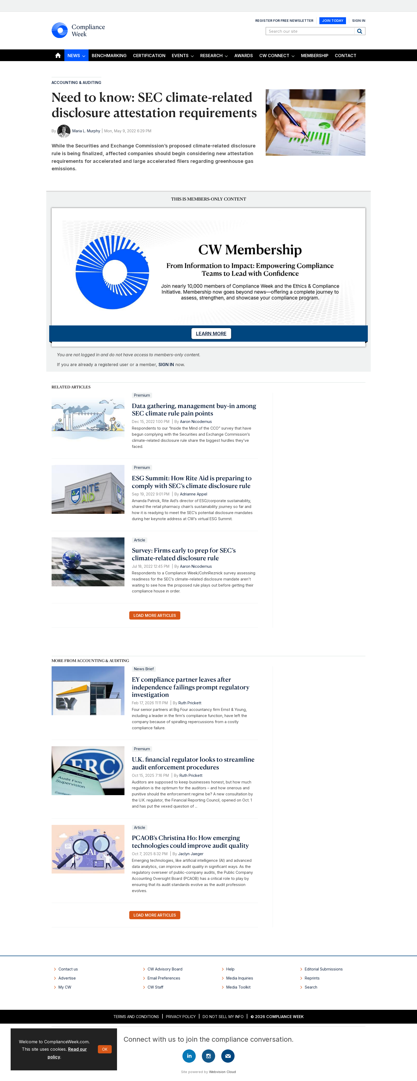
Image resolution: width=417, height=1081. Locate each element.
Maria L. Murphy (86, 131)
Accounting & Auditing (76, 82)
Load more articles (155, 615)
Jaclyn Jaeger (190, 853)
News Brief (144, 669)
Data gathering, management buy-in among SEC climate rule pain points (194, 409)
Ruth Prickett (189, 703)
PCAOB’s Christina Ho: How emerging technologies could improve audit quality (190, 841)
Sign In (358, 21)
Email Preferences (164, 978)
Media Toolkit (238, 987)
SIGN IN (166, 364)
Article (139, 540)
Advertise (67, 978)
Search (360, 31)
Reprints (312, 978)
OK (104, 1049)
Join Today (332, 21)
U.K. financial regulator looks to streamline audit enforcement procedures (193, 763)
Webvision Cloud (222, 1072)
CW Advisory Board (165, 969)
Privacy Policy (181, 1016)
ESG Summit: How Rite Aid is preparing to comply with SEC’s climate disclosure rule (192, 482)
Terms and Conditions (136, 1016)
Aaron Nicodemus (196, 421)
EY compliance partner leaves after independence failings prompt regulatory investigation (190, 687)
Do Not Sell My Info (223, 1016)
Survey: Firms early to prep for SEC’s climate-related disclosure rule (184, 554)
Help (230, 969)
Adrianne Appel (193, 494)
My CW (65, 987)
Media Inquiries (239, 978)
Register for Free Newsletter (284, 21)
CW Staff (155, 987)
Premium (142, 395)
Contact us (68, 969)
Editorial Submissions (324, 969)
